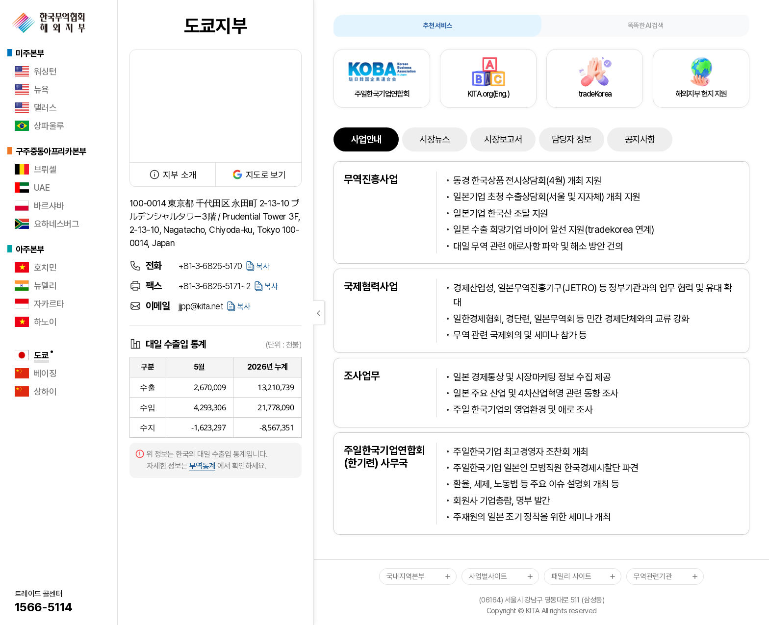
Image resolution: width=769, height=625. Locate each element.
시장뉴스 (434, 139)
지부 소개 (173, 174)
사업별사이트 (488, 576)
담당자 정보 (571, 139)
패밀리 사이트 (571, 576)
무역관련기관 (653, 576)
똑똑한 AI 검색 (645, 25)
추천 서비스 (437, 25)
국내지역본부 (405, 576)
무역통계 (202, 466)
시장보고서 (503, 139)
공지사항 (640, 139)
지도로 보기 (258, 174)
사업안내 (366, 139)
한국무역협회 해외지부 (48, 22)
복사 (263, 266)
